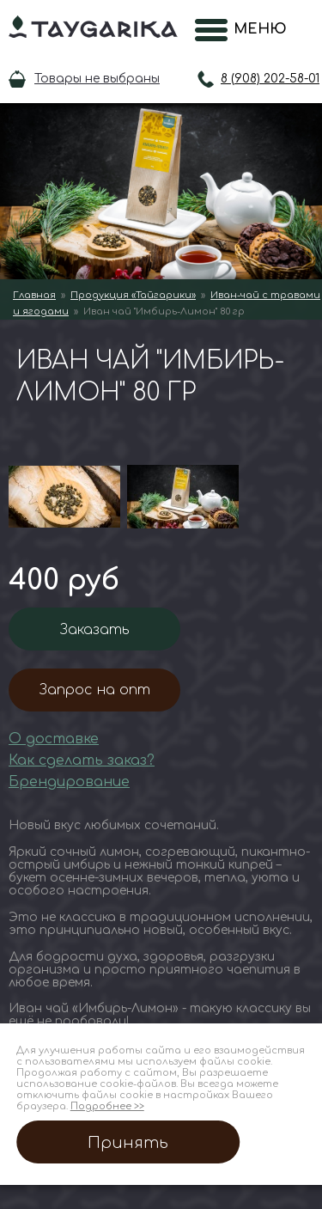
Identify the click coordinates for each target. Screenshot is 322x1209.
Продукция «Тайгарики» (133, 295)
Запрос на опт (94, 690)
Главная (34, 295)
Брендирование (69, 782)
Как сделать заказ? (82, 760)
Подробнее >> (107, 1106)
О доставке (54, 739)
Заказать (95, 630)
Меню (255, 29)
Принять (128, 1142)
